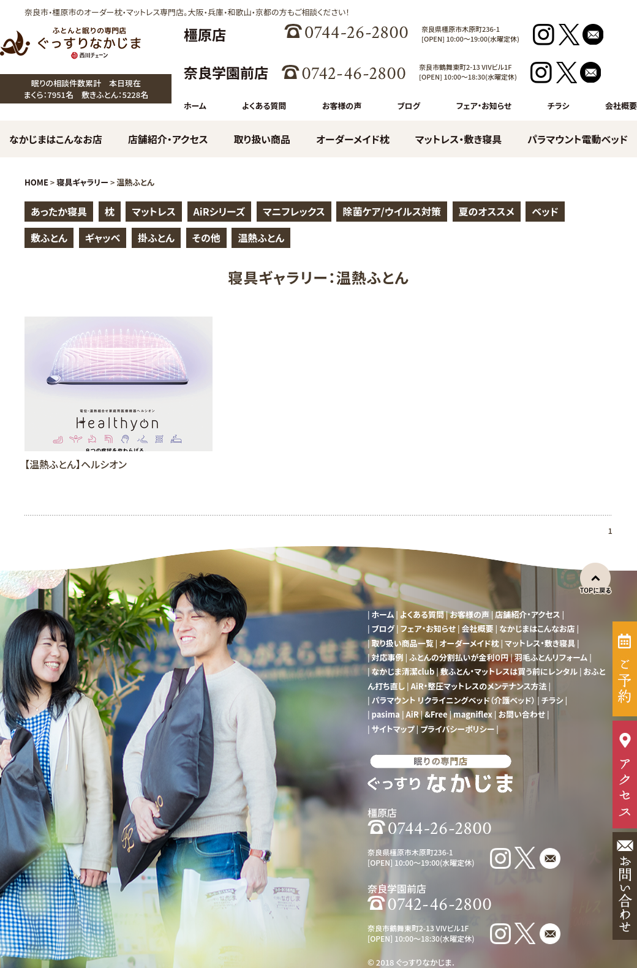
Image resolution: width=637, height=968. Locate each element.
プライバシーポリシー (457, 729)
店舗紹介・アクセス (168, 139)
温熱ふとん (261, 237)
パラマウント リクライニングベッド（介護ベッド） (454, 700)
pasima (386, 714)
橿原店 (205, 34)
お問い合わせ (521, 714)
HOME (36, 182)
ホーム (195, 105)
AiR (412, 714)
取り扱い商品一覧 (403, 643)
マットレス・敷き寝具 (458, 139)
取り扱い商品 (262, 139)
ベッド (545, 211)
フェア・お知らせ (483, 105)
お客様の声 (341, 105)
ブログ (409, 105)
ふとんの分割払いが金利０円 (458, 657)
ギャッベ (103, 237)
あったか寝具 (59, 211)
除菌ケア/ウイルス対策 (391, 211)
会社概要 (621, 105)
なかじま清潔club (403, 671)
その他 (206, 237)
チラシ (559, 105)
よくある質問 (264, 105)
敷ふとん (49, 237)
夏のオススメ (486, 211)
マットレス (154, 211)
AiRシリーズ (220, 211)
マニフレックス (294, 211)
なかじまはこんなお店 (55, 139)
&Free (435, 714)
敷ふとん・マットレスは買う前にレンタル (509, 671)
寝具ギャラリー (82, 182)
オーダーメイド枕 (353, 139)
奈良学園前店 (226, 72)
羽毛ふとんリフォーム (550, 657)
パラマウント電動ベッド (577, 139)
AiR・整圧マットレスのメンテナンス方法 (479, 686)
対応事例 (388, 657)
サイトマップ (393, 729)
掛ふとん (156, 237)
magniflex (472, 714)
